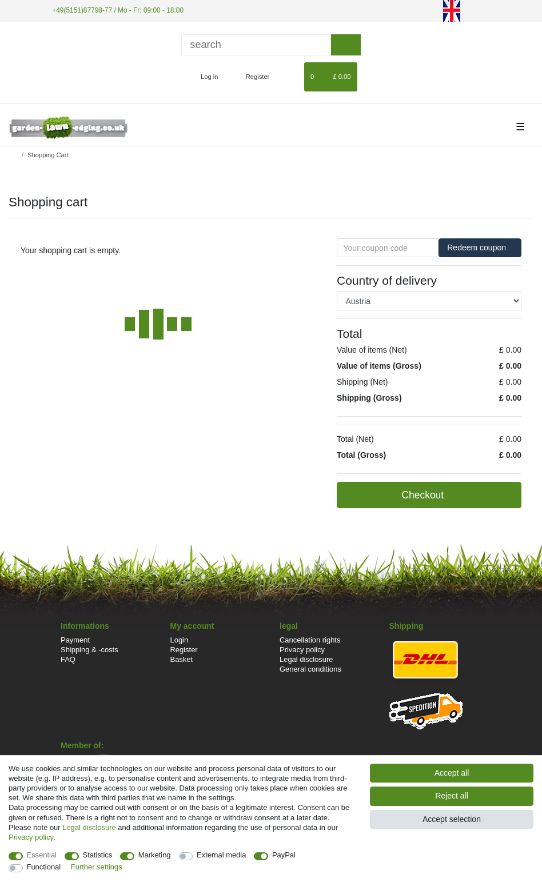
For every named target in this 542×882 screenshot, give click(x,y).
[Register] (251, 76)
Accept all (452, 772)
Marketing (154, 855)
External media (221, 855)
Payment (75, 640)
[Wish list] (290, 76)
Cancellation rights (310, 640)
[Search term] (256, 44)
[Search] (345, 44)
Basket (181, 659)
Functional (44, 867)
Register (184, 649)
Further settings (96, 867)
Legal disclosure (306, 659)
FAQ (68, 659)
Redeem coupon (480, 247)
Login (179, 640)
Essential (42, 855)
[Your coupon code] (388, 248)
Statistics (98, 855)
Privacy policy (302, 649)
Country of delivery (387, 280)
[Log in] (204, 76)
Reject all (451, 795)
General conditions (310, 669)
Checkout (455, 495)
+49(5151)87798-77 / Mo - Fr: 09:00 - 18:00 (118, 10)
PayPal (284, 855)
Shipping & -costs (89, 649)
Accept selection (452, 819)
